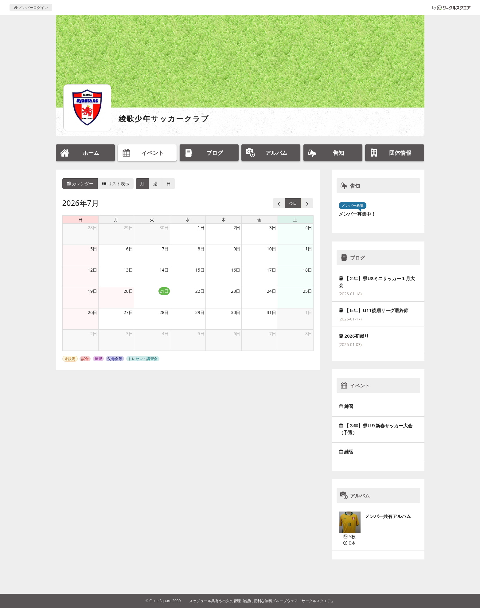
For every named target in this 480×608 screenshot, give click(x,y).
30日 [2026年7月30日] (235, 312)
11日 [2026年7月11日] (307, 249)
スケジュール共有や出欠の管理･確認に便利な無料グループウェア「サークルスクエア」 (262, 600)
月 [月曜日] (116, 219)
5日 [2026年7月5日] (93, 249)
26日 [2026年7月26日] (92, 312)
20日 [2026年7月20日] (128, 291)
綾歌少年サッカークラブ (164, 118)
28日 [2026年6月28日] (92, 227)
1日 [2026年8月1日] (308, 312)
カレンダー (80, 183)
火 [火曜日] (152, 219)
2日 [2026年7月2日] (236, 227)
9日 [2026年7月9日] (236, 249)
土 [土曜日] (295, 219)
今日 (293, 203)
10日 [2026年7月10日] (271, 249)
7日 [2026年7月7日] (165, 249)
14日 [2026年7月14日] (164, 270)
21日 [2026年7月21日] (164, 291)
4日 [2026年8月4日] (165, 333)
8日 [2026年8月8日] (308, 333)
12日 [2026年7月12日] (92, 270)
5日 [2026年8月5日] (201, 333)
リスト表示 (115, 183)
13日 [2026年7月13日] (128, 270)
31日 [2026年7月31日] (271, 312)
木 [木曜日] (223, 219)
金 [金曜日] (259, 219)
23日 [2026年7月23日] (235, 291)
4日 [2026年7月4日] (308, 227)
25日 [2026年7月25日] (307, 291)
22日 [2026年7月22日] (200, 291)
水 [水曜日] (187, 219)
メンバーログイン (31, 7)
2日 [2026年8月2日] (93, 333)
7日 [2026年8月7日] (272, 333)
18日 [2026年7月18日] (307, 270)
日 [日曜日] (80, 219)
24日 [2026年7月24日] (271, 291)
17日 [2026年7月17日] (271, 270)
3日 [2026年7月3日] (272, 227)
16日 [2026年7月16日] (235, 270)
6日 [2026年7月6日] (129, 249)
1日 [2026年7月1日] (201, 227)
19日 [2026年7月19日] (92, 291)
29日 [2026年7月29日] (200, 312)
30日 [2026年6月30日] (164, 227)
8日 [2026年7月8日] (201, 249)
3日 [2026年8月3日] (129, 333)
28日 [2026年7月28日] (164, 312)
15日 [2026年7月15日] (200, 270)
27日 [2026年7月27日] (128, 312)
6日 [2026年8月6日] (236, 333)
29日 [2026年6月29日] (128, 227)
